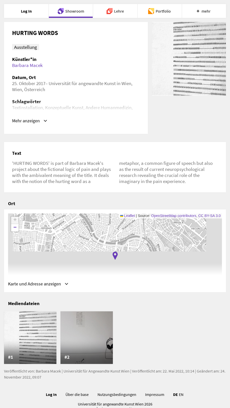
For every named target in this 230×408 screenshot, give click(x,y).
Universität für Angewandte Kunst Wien (96, 371)
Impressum (154, 394)
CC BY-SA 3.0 (209, 216)
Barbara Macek (27, 65)
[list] (115, 338)
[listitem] (30, 338)
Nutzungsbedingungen (116, 394)
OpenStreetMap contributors (173, 216)
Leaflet (127, 216)
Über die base (77, 394)
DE (175, 394)
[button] (115, 256)
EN (181, 394)
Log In (51, 394)
